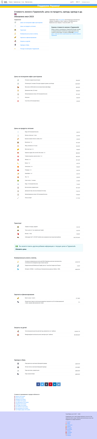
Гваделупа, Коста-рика (21, 403)
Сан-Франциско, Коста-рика (22, 402)
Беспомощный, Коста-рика (22, 408)
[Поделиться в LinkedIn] (55, 384)
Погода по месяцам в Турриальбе (29, 48)
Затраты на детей (25, 41)
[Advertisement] (48, 64)
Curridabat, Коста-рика (21, 400)
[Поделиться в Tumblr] (46, 384)
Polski (68, 423)
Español (68, 426)
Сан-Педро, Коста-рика (21, 405)
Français (68, 435)
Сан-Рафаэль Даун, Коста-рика (23, 409)
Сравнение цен (17, 2)
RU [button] (72, 2)
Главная (11, 2)
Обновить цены (20, 249)
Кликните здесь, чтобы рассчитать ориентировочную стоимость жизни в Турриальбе (66, 34)
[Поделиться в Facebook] (38, 384)
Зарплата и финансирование (28, 37)
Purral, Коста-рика (20, 397)
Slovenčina (69, 429)
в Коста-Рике (61, 19)
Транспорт (23, 30)
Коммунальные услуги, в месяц (29, 34)
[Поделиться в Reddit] (59, 384)
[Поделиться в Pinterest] (50, 384)
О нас (23, 2)
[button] (78, 2)
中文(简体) (69, 432)
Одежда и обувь (24, 45)
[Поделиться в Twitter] (42, 384)
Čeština (68, 431)
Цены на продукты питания (28, 26)
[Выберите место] (88, 2)
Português (69, 428)
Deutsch (68, 433)
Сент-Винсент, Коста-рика (22, 406)
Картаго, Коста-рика (20, 396)
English (68, 422)
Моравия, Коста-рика (21, 399)
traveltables (5, 2)
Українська (69, 425)
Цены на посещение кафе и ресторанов (31, 22)
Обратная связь (28, 2)
